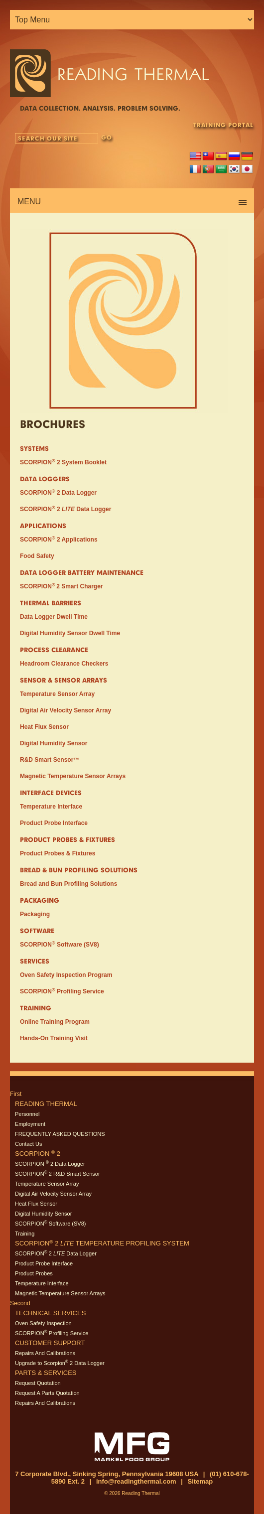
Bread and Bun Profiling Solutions (68, 883)
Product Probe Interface (54, 823)
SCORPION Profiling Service (62, 991)
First (15, 1094)
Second (20, 1303)
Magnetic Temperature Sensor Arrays (73, 776)
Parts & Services (46, 1372)
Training (24, 1234)
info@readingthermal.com (136, 1481)
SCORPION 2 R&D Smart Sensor (57, 1174)
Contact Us (28, 1144)
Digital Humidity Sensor (53, 743)
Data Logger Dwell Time (54, 616)
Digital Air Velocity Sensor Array (65, 710)
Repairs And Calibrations (45, 1353)
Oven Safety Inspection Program (66, 974)
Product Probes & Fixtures (57, 853)
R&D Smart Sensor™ (49, 759)
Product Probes (34, 1273)
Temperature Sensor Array (57, 693)
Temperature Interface (51, 806)
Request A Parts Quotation (47, 1393)
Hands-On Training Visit (54, 1038)
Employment (30, 1124)
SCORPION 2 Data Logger (58, 492)
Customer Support (50, 1343)
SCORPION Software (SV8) (59, 944)
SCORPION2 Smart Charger (61, 586)
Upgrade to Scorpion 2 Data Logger (60, 1363)
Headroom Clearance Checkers (64, 663)
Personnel (27, 1114)
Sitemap (200, 1481)
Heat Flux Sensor (44, 726)
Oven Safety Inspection (43, 1323)
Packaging (35, 914)
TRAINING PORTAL (223, 125)
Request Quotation (38, 1383)
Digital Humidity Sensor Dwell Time (70, 633)
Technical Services (50, 1313)
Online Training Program (55, 1021)
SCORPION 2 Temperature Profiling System (102, 1243)
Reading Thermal (46, 1103)
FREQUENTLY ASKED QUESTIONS (60, 1134)
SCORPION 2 (37, 1153)
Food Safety (37, 555)
